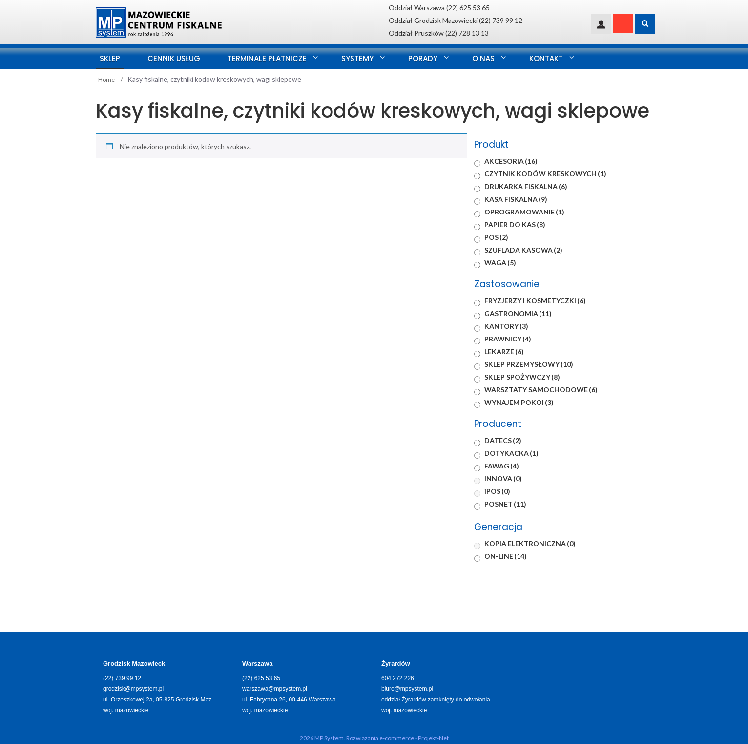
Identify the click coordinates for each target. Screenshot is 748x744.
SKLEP (110, 58)
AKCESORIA (511, 161)
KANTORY (506, 326)
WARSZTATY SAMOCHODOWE (541, 389)
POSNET (505, 504)
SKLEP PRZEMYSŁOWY (528, 364)
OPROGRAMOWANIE (524, 212)
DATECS (502, 440)
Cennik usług (173, 58)
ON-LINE (505, 556)
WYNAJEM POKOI (519, 402)
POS (496, 237)
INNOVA (503, 478)
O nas (483, 58)
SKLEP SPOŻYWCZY (522, 377)
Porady (422, 58)
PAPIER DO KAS (514, 224)
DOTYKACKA (511, 453)
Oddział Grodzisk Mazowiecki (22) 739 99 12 (455, 20)
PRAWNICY (507, 339)
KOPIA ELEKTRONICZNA (530, 543)
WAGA (500, 262)
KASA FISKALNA (515, 199)
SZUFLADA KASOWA (523, 250)
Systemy (357, 58)
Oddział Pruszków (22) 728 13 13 (439, 33)
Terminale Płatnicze (267, 58)
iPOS (497, 491)
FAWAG (501, 466)
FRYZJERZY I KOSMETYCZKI (535, 301)
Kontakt (546, 58)
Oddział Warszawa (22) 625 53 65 (439, 7)
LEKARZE (504, 351)
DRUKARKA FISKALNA (525, 186)
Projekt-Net (433, 738)
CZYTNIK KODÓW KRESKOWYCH (545, 174)
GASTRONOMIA (518, 313)
